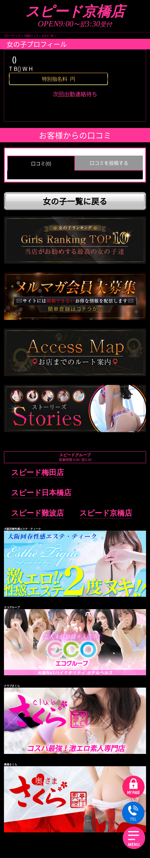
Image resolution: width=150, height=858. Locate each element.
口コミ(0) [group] (41, 163)
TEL (133, 813)
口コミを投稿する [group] (109, 162)
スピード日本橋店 (41, 493)
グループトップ (12, 35)
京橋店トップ (31, 35)
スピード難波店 (37, 513)
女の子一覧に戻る (75, 201)
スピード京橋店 (75, 11)
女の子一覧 (47, 35)
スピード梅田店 (37, 472)
